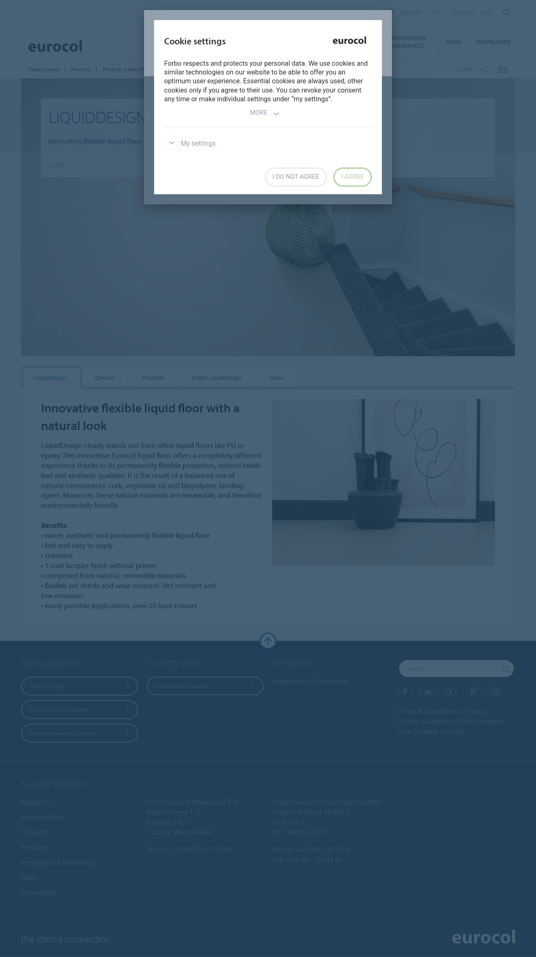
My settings (190, 143)
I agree (352, 176)
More (265, 113)
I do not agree (296, 176)
